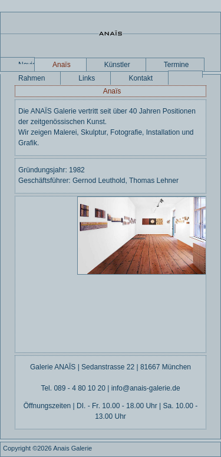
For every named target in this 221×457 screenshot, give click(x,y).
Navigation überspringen (26, 62)
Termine (176, 65)
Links (86, 78)
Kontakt (140, 78)
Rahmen (31, 78)
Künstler (117, 65)
